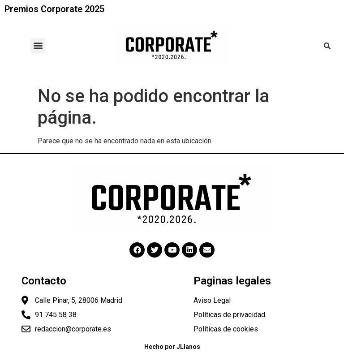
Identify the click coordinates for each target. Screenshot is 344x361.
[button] (37, 45)
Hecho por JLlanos (172, 346)
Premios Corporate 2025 (54, 9)
